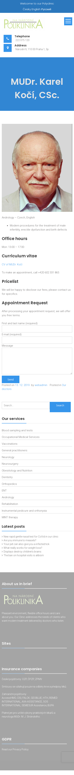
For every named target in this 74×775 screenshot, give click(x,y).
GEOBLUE (36, 698)
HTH (45, 698)
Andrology (8, 497)
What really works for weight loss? (23, 547)
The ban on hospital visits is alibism (24, 555)
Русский (46, 9)
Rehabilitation (10, 504)
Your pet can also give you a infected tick (26, 544)
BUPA (51, 706)
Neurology (8, 457)
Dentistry (7, 477)
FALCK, (26, 698)
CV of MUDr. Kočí (12, 264)
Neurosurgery (10, 463)
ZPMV (38, 679)
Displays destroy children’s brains (22, 551)
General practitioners (14, 450)
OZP (24, 679)
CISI (19, 698)
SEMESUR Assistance (34, 706)
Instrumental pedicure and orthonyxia (24, 510)
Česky (27, 9)
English (36, 9)
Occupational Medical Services (21, 437)
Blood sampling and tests (17, 430)
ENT (4, 490)
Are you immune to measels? (20, 540)
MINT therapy (10, 517)
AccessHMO (9, 698)
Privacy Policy (21, 750)
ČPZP (31, 679)
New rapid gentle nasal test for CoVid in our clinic (31, 536)
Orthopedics (9, 484)
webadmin (41, 385)
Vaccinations (9, 443)
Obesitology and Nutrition (17, 470)
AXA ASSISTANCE (32, 702)
